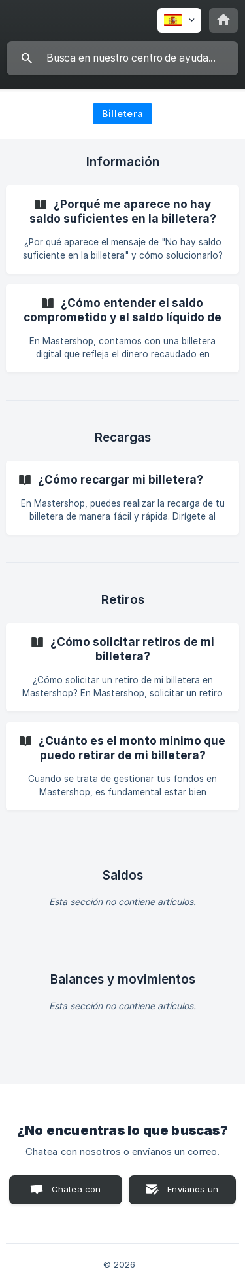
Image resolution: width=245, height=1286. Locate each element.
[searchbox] (122, 58)
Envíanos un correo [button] (192, 1194)
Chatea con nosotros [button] (74, 1194)
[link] (122, 229)
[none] (179, 20)
